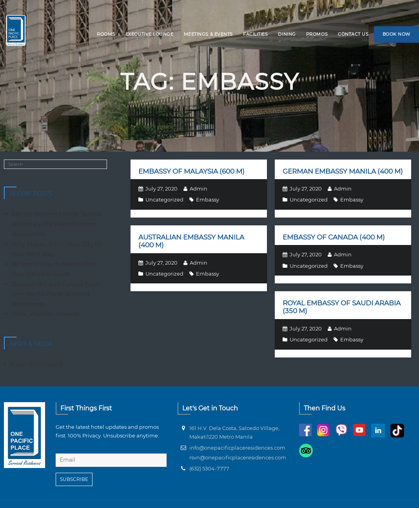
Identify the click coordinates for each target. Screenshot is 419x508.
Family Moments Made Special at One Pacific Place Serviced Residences (57, 224)
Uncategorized (164, 199)
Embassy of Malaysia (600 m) (191, 171)
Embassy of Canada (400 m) (334, 237)
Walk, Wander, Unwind (45, 314)
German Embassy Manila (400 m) (343, 171)
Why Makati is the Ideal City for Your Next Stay (57, 249)
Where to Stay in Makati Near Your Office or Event (55, 269)
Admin (198, 188)
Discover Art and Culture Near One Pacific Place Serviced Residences (55, 294)
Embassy (207, 199)
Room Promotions (36, 364)
